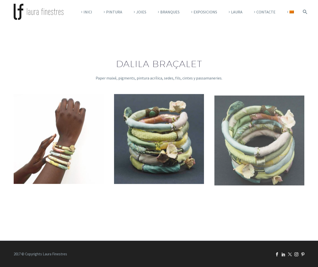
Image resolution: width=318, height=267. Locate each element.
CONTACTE (266, 11)
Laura (236, 11)
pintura (114, 11)
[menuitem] (289, 11)
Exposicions (205, 11)
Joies (141, 11)
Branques (170, 11)
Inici (87, 11)
